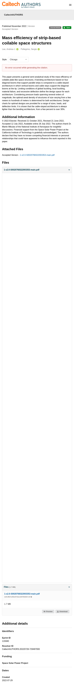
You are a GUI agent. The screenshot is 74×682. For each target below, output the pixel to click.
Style (4, 59)
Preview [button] (48, 611)
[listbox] (18, 59)
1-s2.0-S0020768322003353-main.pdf (37, 155)
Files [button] (37, 587)
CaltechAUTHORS (13, 14)
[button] (37, 170)
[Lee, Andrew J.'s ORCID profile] (17, 49)
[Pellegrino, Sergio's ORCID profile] (38, 49)
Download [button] (62, 611)
